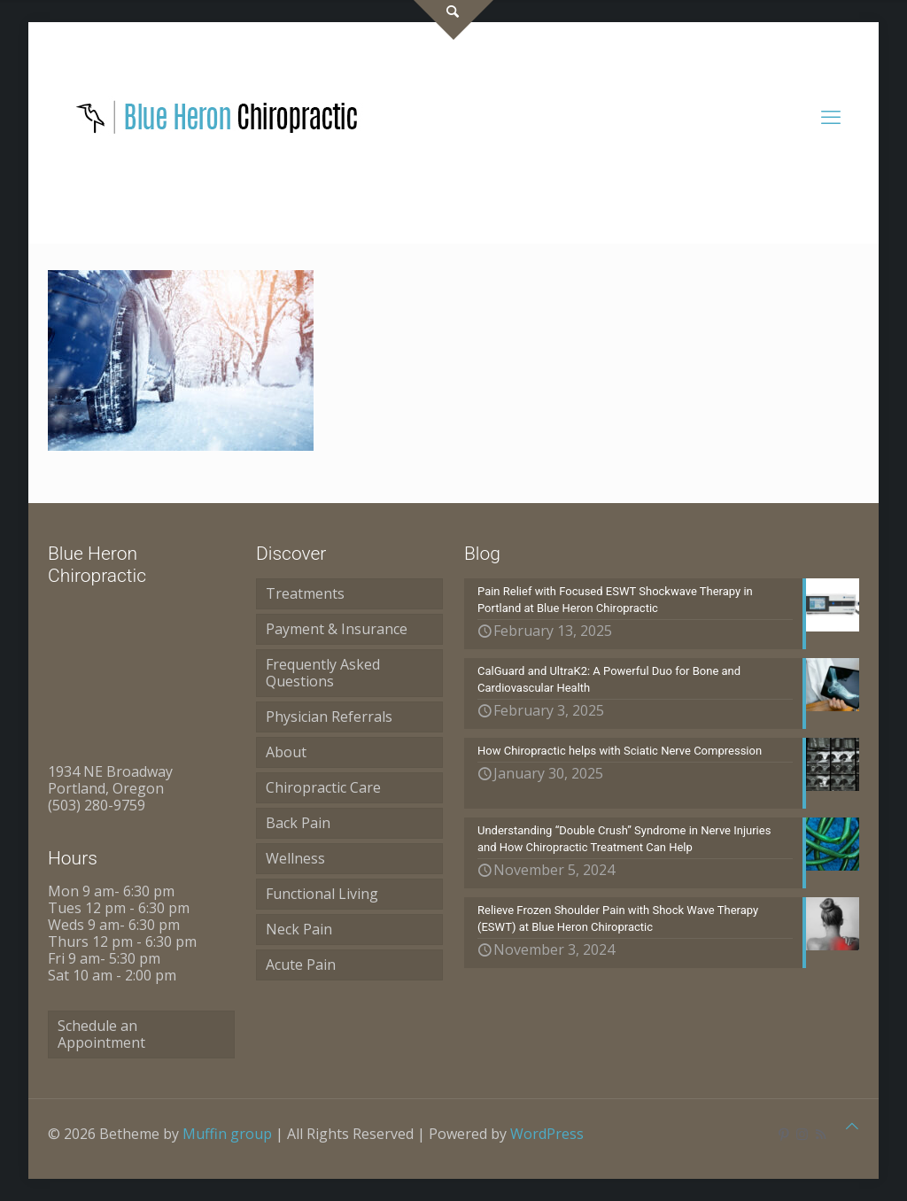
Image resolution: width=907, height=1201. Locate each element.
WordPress (547, 1133)
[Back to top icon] (852, 1126)
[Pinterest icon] (783, 1134)
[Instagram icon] (802, 1134)
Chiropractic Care (323, 787)
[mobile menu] (831, 116)
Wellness (295, 858)
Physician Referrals (329, 716)
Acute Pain (301, 964)
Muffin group (227, 1133)
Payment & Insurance (336, 629)
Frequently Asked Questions (323, 673)
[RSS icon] (820, 1134)
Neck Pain (299, 929)
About (286, 752)
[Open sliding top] (453, 20)
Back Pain (298, 823)
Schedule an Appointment (101, 1034)
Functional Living (322, 893)
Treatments (305, 593)
